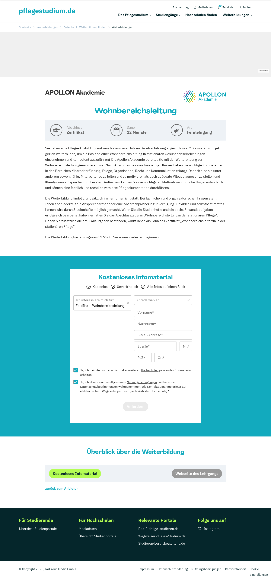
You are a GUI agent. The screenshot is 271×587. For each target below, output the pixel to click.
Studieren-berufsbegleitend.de (161, 543)
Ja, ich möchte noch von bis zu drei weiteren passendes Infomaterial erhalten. (136, 372)
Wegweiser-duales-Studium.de (162, 536)
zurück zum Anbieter (61, 488)
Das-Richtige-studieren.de (158, 529)
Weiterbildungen (236, 15)
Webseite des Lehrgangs (196, 473)
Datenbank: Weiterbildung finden (85, 27)
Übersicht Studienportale (38, 529)
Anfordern (136, 406)
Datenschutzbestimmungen (99, 386)
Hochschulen (149, 370)
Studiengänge (167, 15)
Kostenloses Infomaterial (75, 473)
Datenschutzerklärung (173, 569)
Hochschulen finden (201, 15)
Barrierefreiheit (235, 569)
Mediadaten (88, 529)
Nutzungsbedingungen (142, 382)
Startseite (25, 27)
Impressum (146, 569)
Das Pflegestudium (133, 15)
